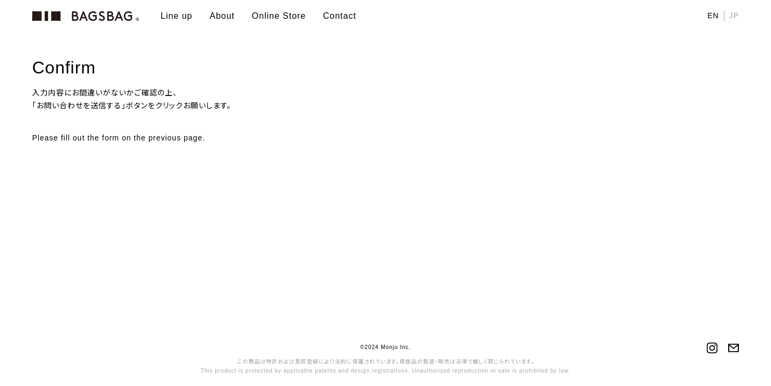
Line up (177, 15)
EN (713, 15)
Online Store (279, 15)
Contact (339, 15)
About (222, 15)
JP (734, 15)
